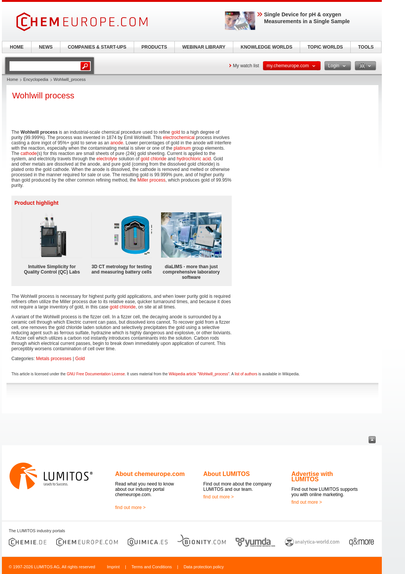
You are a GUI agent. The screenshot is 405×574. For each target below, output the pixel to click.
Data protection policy (204, 567)
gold (175, 132)
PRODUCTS (154, 47)
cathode (29, 153)
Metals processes (53, 358)
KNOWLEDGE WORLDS (267, 47)
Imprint (113, 567)
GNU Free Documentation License (96, 374)
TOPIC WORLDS (325, 47)
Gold (80, 358)
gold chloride (153, 158)
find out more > (130, 507)
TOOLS (365, 47)
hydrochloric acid (194, 158)
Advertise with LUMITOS (312, 476)
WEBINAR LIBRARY (204, 47)
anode (117, 142)
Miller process (152, 180)
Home (12, 79)
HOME (17, 47)
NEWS (46, 47)
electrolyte (107, 158)
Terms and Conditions (151, 567)
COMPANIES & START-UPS (97, 47)
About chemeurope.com (150, 474)
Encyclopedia (35, 79)
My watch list (246, 65)
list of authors (246, 374)
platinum (182, 148)
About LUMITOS (226, 474)
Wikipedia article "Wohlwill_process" (199, 374)
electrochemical (179, 137)
